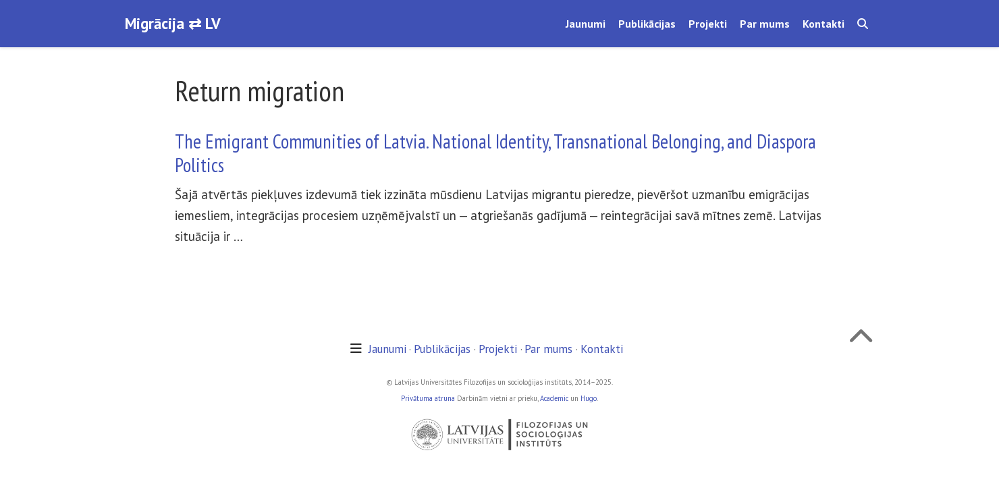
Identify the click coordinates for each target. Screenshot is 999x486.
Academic (554, 398)
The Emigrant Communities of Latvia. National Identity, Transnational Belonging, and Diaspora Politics (495, 153)
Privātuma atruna (428, 398)
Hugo (588, 398)
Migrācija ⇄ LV (173, 23)
